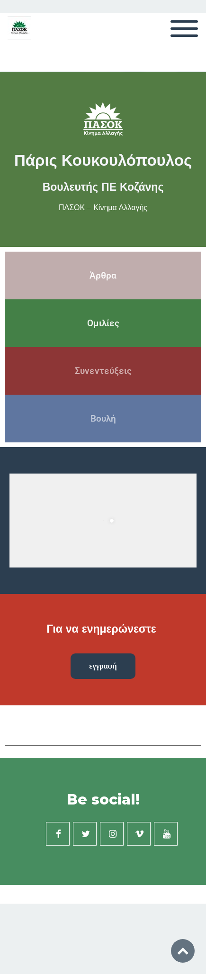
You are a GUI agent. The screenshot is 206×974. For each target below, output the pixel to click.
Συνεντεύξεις (103, 370)
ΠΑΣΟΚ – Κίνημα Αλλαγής (103, 207)
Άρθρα (103, 275)
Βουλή (103, 418)
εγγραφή (102, 665)
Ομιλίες (103, 323)
